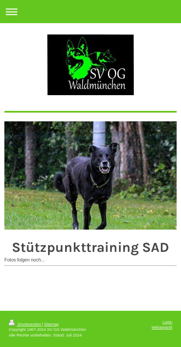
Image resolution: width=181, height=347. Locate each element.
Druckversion (25, 324)
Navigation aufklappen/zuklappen (90, 11)
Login (167, 322)
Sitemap (51, 324)
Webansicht (162, 327)
